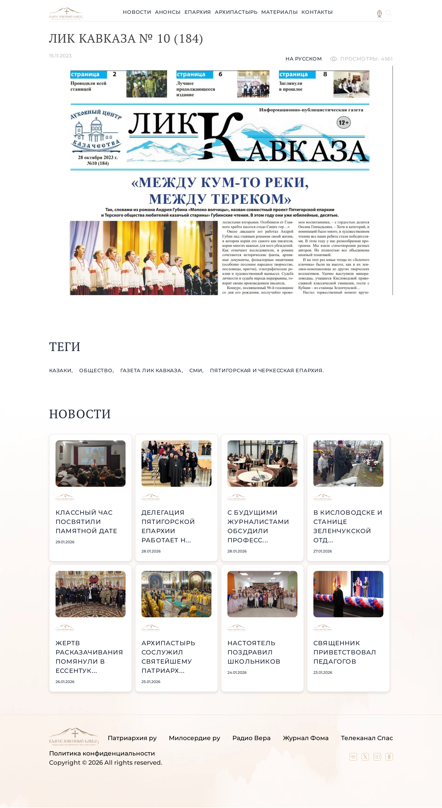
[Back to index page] (66, 18)
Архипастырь (236, 12)
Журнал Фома (306, 738)
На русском (303, 59)
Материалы (279, 12)
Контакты (317, 12)
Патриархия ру (132, 738)
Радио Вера (251, 738)
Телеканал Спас (367, 738)
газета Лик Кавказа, (152, 370)
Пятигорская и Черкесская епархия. (267, 370)
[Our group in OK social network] (389, 758)
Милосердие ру (194, 738)
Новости (137, 12)
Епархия (197, 12)
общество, (97, 370)
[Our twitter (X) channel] (366, 758)
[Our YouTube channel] (378, 758)
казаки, (61, 370)
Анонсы (168, 12)
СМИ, (197, 370)
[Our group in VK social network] (354, 758)
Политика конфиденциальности (102, 753)
